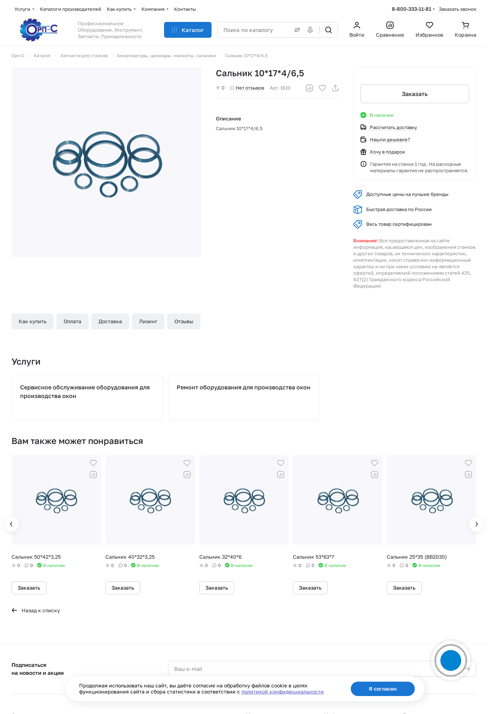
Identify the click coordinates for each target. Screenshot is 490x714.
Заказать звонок (457, 9)
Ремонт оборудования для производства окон (243, 387)
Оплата (72, 321)
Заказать (415, 93)
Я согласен (383, 689)
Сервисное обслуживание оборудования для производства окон (85, 391)
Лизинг (148, 321)
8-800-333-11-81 (411, 9)
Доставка (110, 321)
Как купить (32, 321)
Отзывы (183, 321)
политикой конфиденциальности (282, 691)
